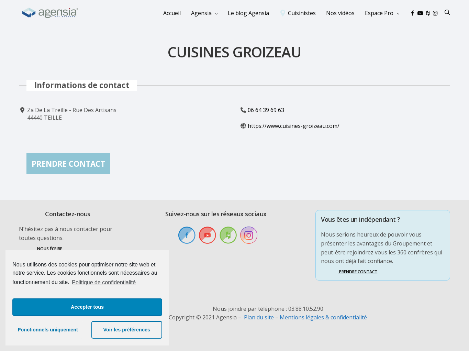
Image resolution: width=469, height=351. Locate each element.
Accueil (172, 13)
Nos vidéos (340, 13)
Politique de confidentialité (104, 282)
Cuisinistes (302, 13)
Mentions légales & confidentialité (323, 317)
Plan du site (259, 317)
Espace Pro (379, 13)
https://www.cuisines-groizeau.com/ (293, 126)
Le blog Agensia (248, 13)
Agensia (201, 13)
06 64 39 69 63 (266, 110)
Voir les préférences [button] (126, 329)
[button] (40, 249)
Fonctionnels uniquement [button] (48, 329)
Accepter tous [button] (87, 307)
